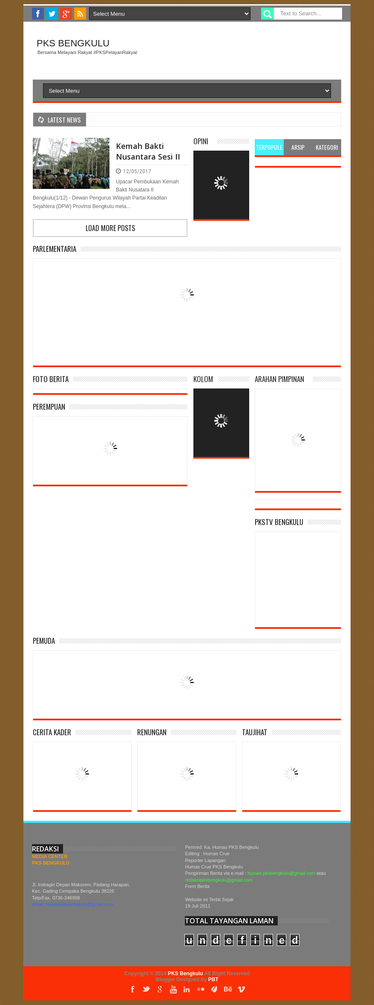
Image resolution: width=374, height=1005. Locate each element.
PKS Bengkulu (73, 43)
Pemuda (44, 640)
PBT (213, 979)
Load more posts (110, 228)
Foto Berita (51, 379)
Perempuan (49, 406)
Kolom (203, 379)
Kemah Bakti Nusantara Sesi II (148, 151)
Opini (200, 141)
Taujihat (255, 732)
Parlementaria (54, 248)
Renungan (152, 732)
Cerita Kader (52, 732)
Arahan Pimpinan (279, 379)
